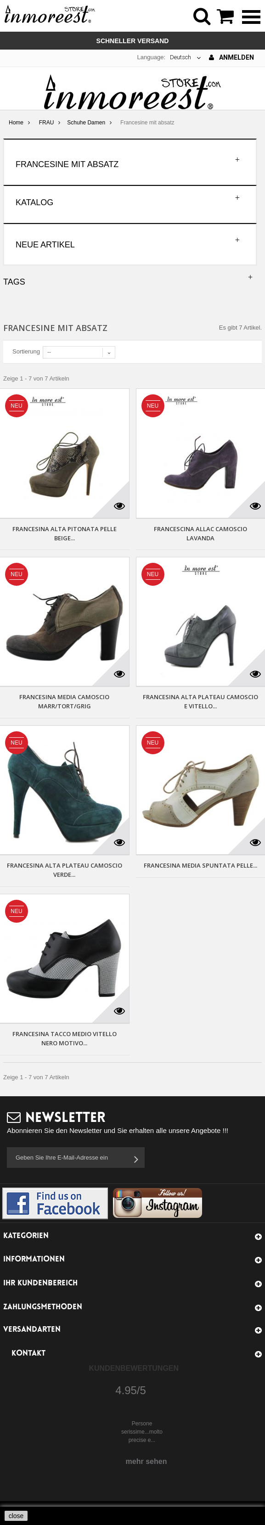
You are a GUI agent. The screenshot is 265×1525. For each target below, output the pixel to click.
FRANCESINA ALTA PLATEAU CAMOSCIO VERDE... (64, 870)
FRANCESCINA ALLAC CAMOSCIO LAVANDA (200, 533)
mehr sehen (146, 1461)
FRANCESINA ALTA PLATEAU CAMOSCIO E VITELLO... (200, 701)
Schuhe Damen (86, 122)
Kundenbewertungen (134, 1368)
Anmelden (231, 57)
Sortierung (26, 351)
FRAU (46, 122)
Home (16, 122)
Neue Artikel (45, 244)
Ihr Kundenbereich (40, 1283)
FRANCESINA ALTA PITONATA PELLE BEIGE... (64, 533)
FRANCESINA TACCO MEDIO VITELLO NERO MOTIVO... (64, 1038)
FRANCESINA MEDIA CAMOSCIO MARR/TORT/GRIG (64, 701)
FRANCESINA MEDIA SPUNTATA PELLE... (200, 865)
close (16, 1515)
